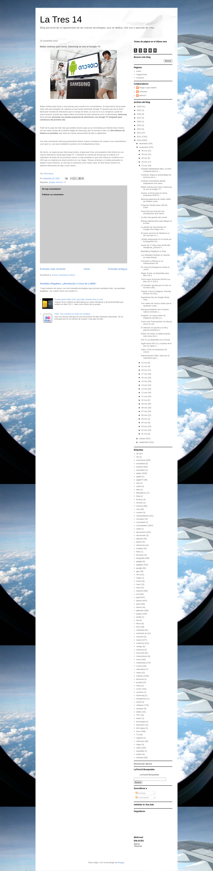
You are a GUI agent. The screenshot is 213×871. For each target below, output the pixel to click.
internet (59, 182)
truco (138, 731)
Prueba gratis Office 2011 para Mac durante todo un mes (78, 299)
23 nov (144, 165)
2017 (139, 118)
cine (138, 509)
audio (138, 486)
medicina (140, 643)
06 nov (144, 415)
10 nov (144, 400)
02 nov (144, 430)
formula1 (140, 555)
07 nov (144, 411)
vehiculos (140, 741)
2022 (139, 110)
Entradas (141, 793)
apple (138, 473)
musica (139, 666)
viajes (138, 744)
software (139, 705)
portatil (139, 682)
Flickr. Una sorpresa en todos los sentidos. (72, 314)
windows (140, 757)
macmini (139, 637)
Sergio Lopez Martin (147, 88)
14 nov (144, 385)
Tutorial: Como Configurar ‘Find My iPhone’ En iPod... (156, 292)
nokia (138, 673)
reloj (138, 686)
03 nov (144, 426)
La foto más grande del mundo (154, 217)
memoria (140, 650)
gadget (139, 561)
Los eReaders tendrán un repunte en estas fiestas (155, 256)
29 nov (144, 154)
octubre (142, 438)
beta (138, 489)
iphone (139, 600)
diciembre (143, 143)
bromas (139, 499)
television (140, 725)
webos (139, 754)
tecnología (140, 721)
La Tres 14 (61, 19)
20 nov (144, 370)
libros (138, 623)
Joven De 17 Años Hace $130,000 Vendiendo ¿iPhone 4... (155, 246)
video (138, 748)
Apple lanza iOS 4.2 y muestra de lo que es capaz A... (156, 344)
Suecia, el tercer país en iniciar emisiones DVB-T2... (154, 194)
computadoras (142, 516)
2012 (139, 133)
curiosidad (140, 522)
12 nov (144, 392)
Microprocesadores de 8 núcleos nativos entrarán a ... (155, 310)
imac (138, 584)
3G (137, 457)
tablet (138, 712)
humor (139, 581)
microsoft (140, 653)
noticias (139, 676)
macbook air (141, 633)
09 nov (144, 404)
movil (138, 659)
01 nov (144, 434)
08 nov (144, 408)
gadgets (139, 565)
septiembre (144, 442)
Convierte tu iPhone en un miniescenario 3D (152, 262)
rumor (138, 689)
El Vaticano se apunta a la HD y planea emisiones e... (154, 329)
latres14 (142, 95)
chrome (139, 503)
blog (138, 496)
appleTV (139, 480)
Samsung (140, 695)
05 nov (144, 419)
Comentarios (142, 797)
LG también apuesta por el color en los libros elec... (156, 286)
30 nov (144, 151)
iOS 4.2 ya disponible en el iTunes (155, 340)
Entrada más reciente (53, 269)
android (139, 467)
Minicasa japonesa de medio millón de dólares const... (156, 200)
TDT (138, 715)
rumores (139, 692)
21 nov (144, 366)
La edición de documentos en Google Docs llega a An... (153, 228)
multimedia (141, 663)
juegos (139, 614)
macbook (140, 630)
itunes (138, 607)
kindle (138, 617)
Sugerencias (141, 74)
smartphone (141, 699)
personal (140, 679)
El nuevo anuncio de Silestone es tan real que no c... (155, 234)
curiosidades (141, 525)
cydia (138, 529)
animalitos (140, 470)
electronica (141, 545)
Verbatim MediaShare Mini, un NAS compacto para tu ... (156, 170)
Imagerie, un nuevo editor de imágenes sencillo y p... (153, 316)
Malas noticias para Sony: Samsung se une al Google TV (156, 188)
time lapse (140, 728)
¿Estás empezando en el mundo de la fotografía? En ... (156, 240)
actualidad (140, 463)
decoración (141, 535)
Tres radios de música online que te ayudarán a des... (156, 304)
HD (137, 574)
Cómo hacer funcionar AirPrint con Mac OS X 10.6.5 (155, 280)
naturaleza (140, 669)
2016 (139, 121)
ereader (139, 548)
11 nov (144, 396)
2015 (139, 125)
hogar (138, 578)
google (52, 182)
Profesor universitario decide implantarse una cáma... (153, 182)
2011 (139, 136)
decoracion (141, 532)
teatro (138, 718)
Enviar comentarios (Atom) (63, 275)
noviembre (144, 147)
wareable (140, 751)
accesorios (140, 460)
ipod (138, 604)
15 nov (144, 381)
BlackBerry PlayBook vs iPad (153, 251)
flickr (138, 552)
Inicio (87, 269)
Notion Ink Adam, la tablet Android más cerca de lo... (155, 335)
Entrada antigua (117, 269)
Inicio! (138, 71)
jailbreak (139, 610)
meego (139, 646)
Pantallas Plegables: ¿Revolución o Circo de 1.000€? (68, 283)
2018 (139, 114)
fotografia (140, 558)
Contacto (140, 78)
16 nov (144, 377)
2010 (139, 140)
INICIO (137, 844)
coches (139, 512)
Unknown (143, 92)
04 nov (144, 422)
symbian (139, 708)
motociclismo (141, 656)
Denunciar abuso (143, 763)
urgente (139, 738)
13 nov (144, 389)
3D (137, 454)
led (137, 620)
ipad (138, 597)
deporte (139, 539)
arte (137, 483)
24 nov (144, 162)
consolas (140, 519)
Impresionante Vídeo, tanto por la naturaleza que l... (155, 356)
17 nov (144, 374)
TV (64, 182)
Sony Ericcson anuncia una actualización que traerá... (153, 212)
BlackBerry (141, 493)
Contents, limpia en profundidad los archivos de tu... (156, 176)
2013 (139, 129)
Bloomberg (48, 173)
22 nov (144, 363)
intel (138, 587)
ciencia (139, 506)
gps (137, 571)
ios (137, 594)
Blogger (121, 862)
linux (138, 627)
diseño (139, 542)
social (138, 702)
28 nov (144, 158)
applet (138, 476)
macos (139, 640)
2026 (139, 106)
